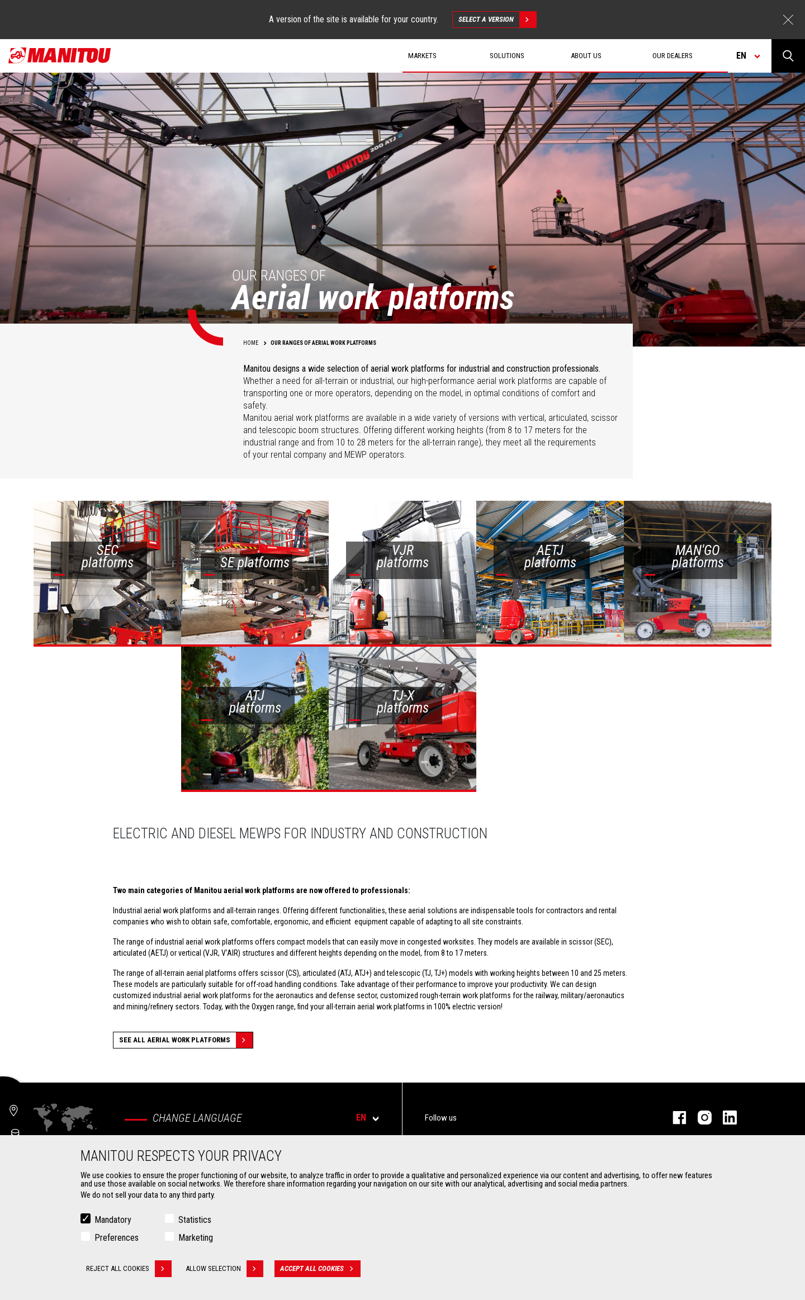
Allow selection (224, 1268)
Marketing (195, 1237)
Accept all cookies (320, 1268)
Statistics (194, 1219)
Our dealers (672, 55)
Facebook (673, 1118)
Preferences (116, 1237)
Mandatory (112, 1219)
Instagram (699, 1118)
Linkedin (724, 1118)
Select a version (497, 19)
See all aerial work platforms (186, 1040)
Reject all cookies (129, 1268)
